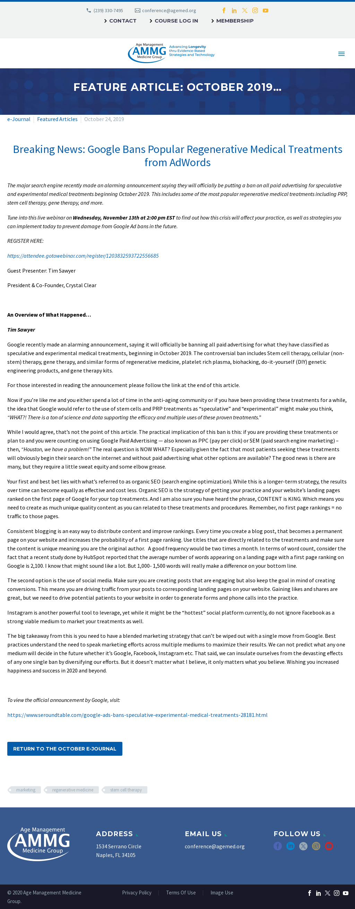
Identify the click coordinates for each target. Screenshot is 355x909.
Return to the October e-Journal (64, 749)
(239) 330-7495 (108, 10)
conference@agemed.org (169, 10)
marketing (25, 790)
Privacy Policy (136, 892)
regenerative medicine (72, 790)
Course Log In (176, 20)
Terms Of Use (181, 892)
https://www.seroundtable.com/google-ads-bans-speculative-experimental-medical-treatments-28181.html (137, 714)
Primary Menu (341, 54)
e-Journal (19, 118)
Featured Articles (57, 118)
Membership (235, 20)
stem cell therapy (126, 790)
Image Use (221, 892)
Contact (123, 20)
